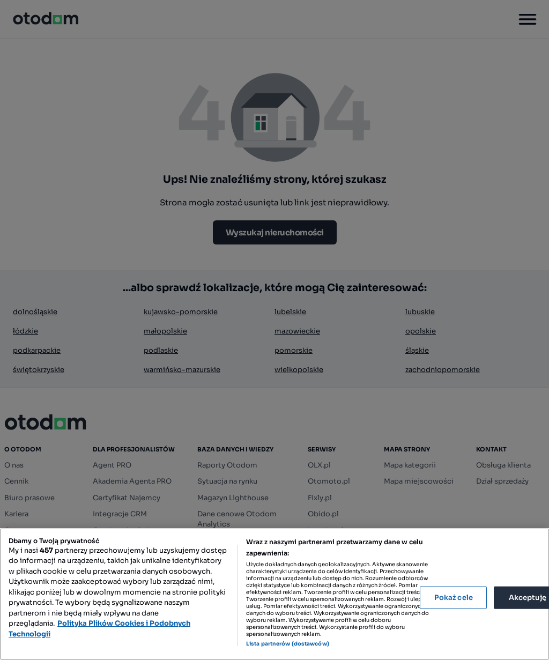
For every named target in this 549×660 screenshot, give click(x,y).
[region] (274, 594)
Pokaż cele (453, 597)
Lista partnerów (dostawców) (287, 643)
